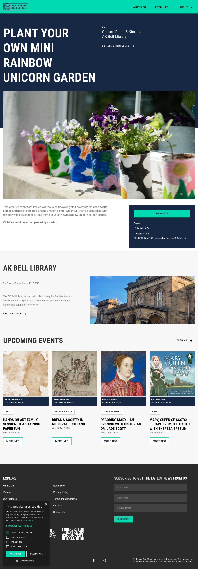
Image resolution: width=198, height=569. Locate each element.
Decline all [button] (36, 553)
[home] (15, 6)
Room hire (161, 7)
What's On (8, 485)
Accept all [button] (15, 553)
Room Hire (59, 485)
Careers (57, 505)
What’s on (139, 7)
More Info (12, 441)
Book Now (162, 213)
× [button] (46, 504)
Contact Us (59, 512)
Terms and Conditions (65, 498)
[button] (185, 7)
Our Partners (10, 498)
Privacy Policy (61, 492)
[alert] (26, 533)
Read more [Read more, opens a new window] (28, 520)
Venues (7, 492)
